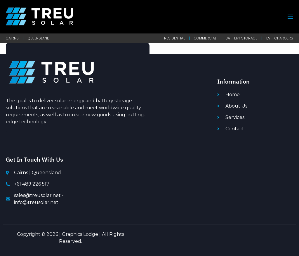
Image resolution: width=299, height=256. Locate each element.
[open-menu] (290, 16)
